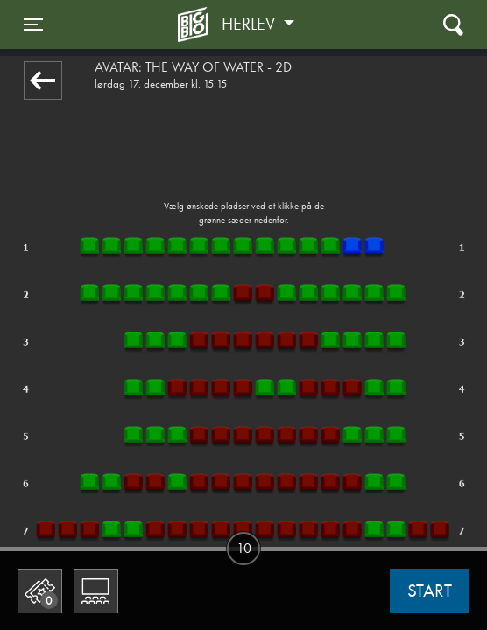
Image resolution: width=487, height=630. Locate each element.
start (429, 590)
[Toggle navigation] (33, 24)
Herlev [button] (250, 23)
